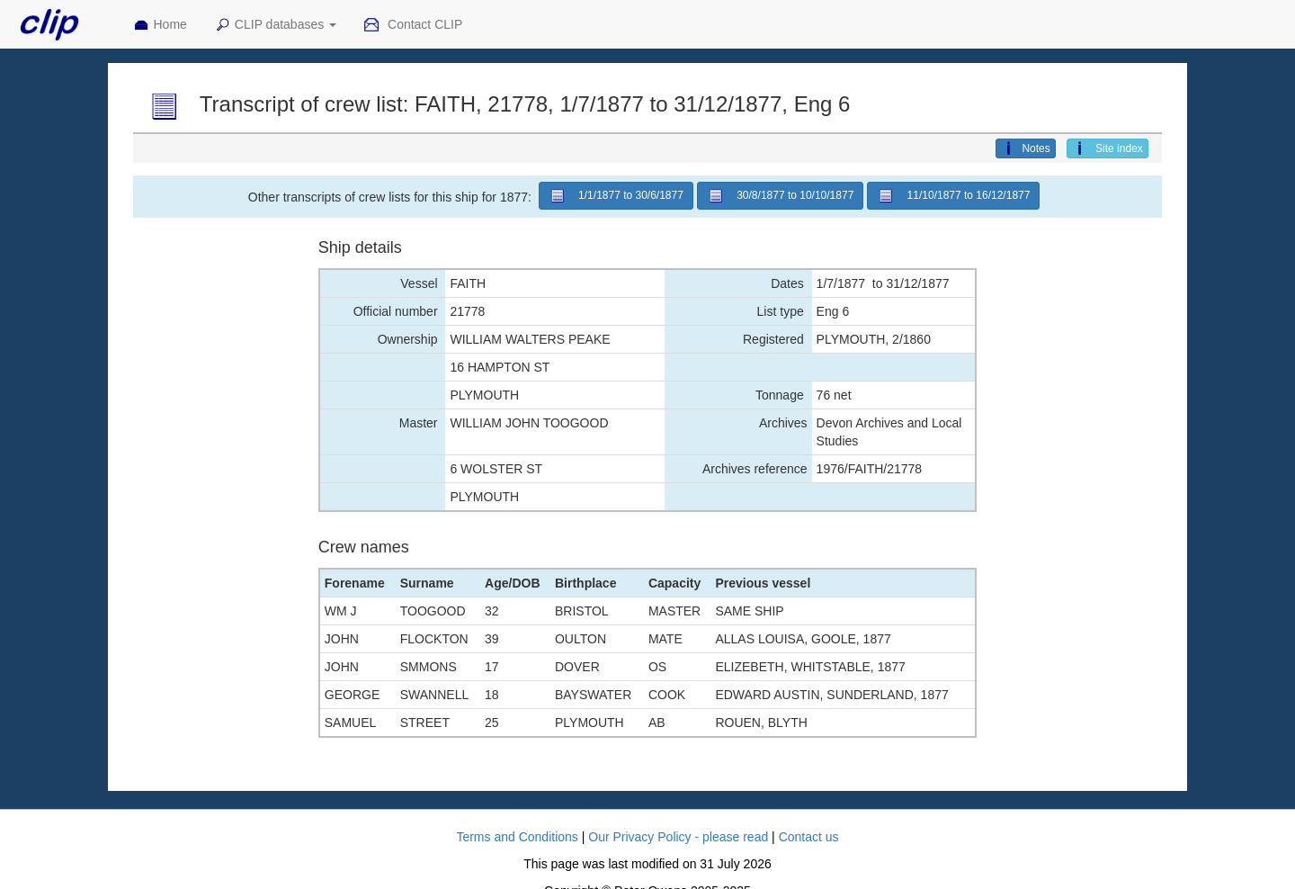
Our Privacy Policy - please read (678, 837)
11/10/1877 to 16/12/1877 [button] (953, 195)
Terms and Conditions (516, 837)
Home (160, 25)
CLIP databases (275, 25)
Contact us (809, 837)
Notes (1025, 148)
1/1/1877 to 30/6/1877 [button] (616, 195)
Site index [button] (1107, 148)
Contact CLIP (412, 25)
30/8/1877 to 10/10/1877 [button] (780, 195)
